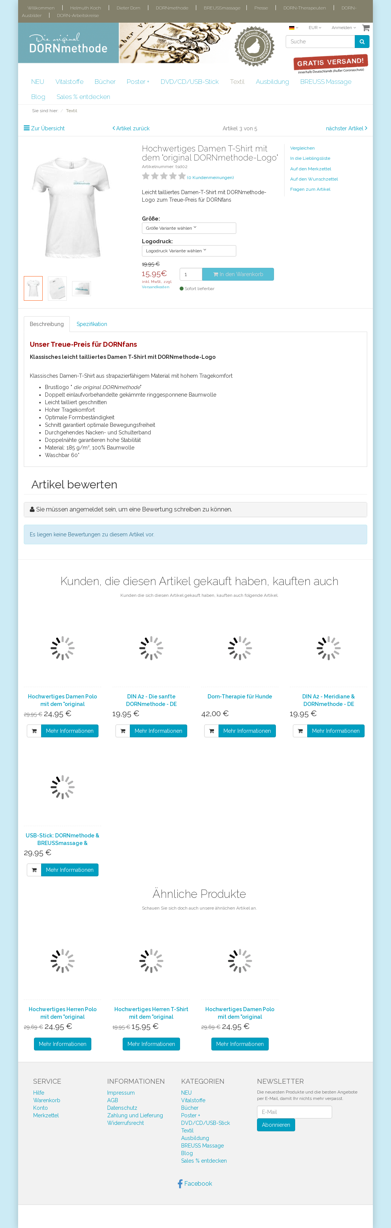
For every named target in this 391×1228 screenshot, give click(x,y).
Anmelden (344, 27)
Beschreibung (47, 324)
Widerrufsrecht (125, 1123)
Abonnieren (276, 1125)
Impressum (121, 1093)
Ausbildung (272, 81)
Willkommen (41, 8)
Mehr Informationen (70, 731)
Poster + (138, 81)
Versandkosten (155, 287)
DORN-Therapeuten (304, 8)
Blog (38, 96)
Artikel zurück (132, 128)
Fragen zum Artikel (310, 189)
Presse (261, 8)
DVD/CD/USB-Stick (190, 81)
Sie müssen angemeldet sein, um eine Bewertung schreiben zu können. (134, 509)
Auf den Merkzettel (310, 168)
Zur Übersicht (48, 128)
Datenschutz (122, 1108)
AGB (112, 1100)
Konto (40, 1108)
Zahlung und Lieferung (135, 1115)
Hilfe (38, 1093)
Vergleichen (302, 148)
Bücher (105, 81)
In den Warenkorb (238, 274)
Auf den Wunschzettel (314, 179)
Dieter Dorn (128, 8)
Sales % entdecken (83, 96)
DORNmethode (172, 8)
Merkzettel (46, 1115)
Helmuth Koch (85, 8)
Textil (237, 81)
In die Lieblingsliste (310, 158)
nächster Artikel (345, 128)
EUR (315, 27)
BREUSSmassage (222, 8)
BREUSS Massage (325, 81)
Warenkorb (46, 1100)
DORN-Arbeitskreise (78, 15)
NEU (37, 81)
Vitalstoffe (69, 81)
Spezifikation (92, 324)
